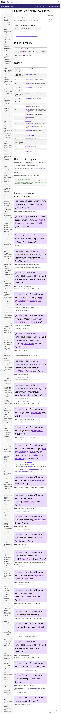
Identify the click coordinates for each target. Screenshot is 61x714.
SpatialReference (29, 670)
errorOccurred (28, 83)
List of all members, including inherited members (26, 36)
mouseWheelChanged (30, 132)
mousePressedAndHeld (30, 126)
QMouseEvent (39, 480)
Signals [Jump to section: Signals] (50, 19)
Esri (17, 17)
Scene (19, 188)
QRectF (41, 627)
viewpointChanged (29, 151)
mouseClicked (28, 114)
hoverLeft (27, 93)
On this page (50, 15)
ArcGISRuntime (22, 17)
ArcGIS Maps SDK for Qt (7, 6)
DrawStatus (27, 307)
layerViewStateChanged (30, 109)
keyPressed (27, 103)
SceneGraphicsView (22, 48)
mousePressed (28, 123)
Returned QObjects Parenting (25, 471)
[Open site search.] (58, 2)
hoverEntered (28, 87)
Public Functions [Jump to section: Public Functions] (52, 17)
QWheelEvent (29, 597)
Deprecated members (21, 37)
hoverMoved (28, 98)
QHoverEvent (28, 344)
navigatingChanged (29, 135)
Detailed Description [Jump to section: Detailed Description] (53, 21)
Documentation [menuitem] (19, 2)
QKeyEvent (36, 412)
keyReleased (28, 106)
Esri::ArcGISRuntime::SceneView (33, 30)
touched (27, 148)
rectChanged (28, 138)
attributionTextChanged (30, 74)
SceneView (24, 188)
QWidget (38, 204)
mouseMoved (28, 121)
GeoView (31, 188)
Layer (21, 469)
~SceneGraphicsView (22, 55)
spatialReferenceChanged (30, 146)
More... (37, 20)
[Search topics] (7, 11)
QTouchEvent (34, 679)
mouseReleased (28, 130)
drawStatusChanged (29, 79)
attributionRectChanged (30, 68)
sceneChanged (28, 140)
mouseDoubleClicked (29, 117)
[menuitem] (25, 2)
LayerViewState (28, 462)
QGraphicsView (22, 30)
